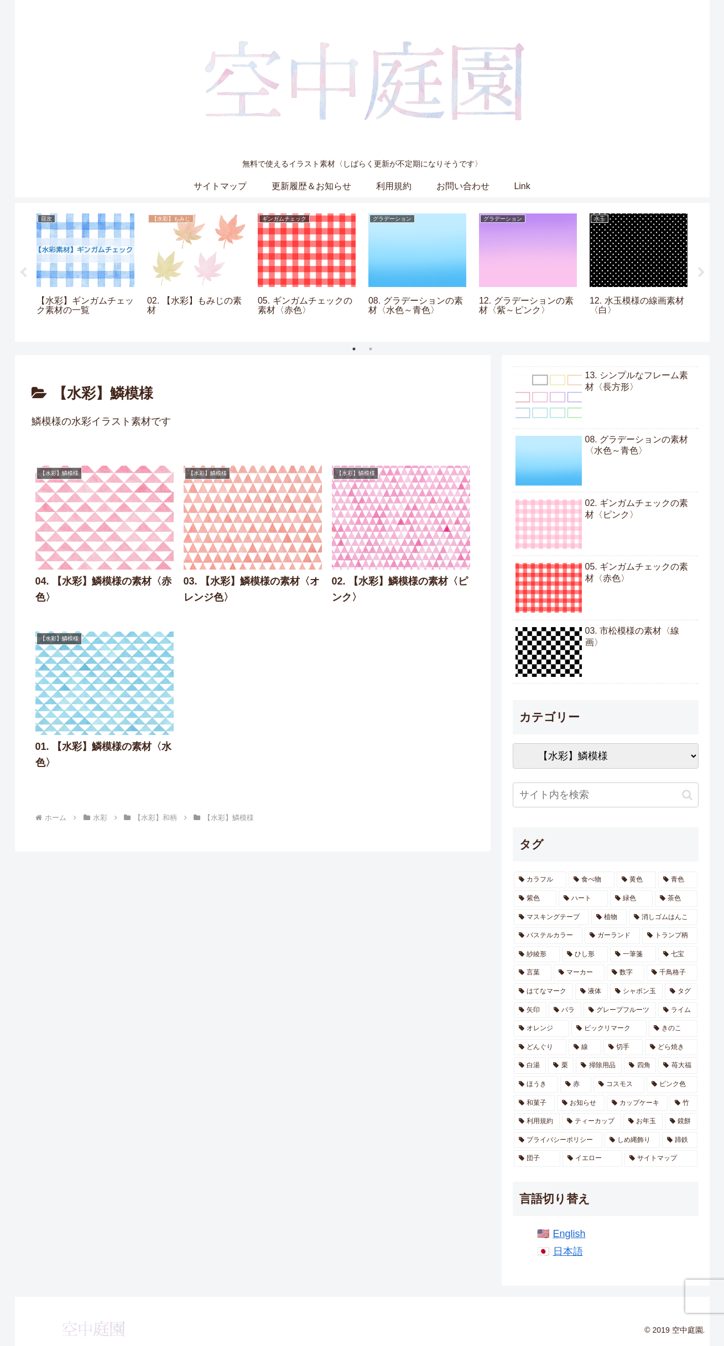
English (569, 1233)
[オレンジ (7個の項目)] (541, 1028)
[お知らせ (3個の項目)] (581, 1103)
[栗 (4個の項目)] (561, 1065)
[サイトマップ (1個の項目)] (660, 1158)
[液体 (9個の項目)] (591, 991)
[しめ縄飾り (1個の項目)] (632, 1140)
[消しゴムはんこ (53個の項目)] (663, 917)
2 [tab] (370, 348)
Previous (23, 272)
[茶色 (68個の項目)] (676, 898)
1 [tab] (354, 348)
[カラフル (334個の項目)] (540, 880)
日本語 (568, 1251)
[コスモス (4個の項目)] (618, 1084)
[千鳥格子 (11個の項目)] (672, 972)
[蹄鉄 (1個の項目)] (679, 1140)
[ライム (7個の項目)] (677, 1010)
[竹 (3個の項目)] (683, 1103)
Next (701, 272)
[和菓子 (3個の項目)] (534, 1103)
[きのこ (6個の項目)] (673, 1028)
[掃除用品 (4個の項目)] (598, 1065)
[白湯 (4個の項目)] (530, 1065)
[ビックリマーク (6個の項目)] (609, 1028)
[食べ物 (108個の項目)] (591, 880)
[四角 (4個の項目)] (640, 1065)
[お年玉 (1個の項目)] (643, 1121)
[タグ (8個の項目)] (681, 991)
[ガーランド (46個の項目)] (612, 935)
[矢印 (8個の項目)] (530, 1010)
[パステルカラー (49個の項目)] (548, 935)
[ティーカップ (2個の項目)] (591, 1121)
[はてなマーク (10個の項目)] (543, 991)
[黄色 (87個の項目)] (636, 880)
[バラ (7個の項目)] (565, 1010)
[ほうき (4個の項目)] (536, 1084)
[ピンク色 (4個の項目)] (672, 1084)
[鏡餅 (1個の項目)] (681, 1121)
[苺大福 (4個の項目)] (677, 1065)
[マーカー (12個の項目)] (579, 972)
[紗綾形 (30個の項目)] (537, 954)
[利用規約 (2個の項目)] (537, 1121)
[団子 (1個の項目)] (537, 1158)
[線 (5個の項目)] (585, 1047)
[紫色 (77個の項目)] (535, 898)
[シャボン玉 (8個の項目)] (636, 991)
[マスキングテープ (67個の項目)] (551, 917)
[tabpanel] (86, 270)
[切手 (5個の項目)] (623, 1047)
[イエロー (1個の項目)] (592, 1158)
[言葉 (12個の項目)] (532, 972)
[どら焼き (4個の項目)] (671, 1047)
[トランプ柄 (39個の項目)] (669, 935)
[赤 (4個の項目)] (575, 1084)
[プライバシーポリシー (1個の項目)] (558, 1140)
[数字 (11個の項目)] (625, 972)
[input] (606, 794)
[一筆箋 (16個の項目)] (633, 954)
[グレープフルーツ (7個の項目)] (620, 1010)
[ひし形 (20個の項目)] (585, 954)
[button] (687, 795)
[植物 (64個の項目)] (609, 917)
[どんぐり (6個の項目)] (540, 1047)
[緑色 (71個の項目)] (631, 898)
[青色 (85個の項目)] (677, 880)
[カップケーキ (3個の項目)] (637, 1103)
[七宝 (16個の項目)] (677, 954)
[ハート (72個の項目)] (583, 898)
